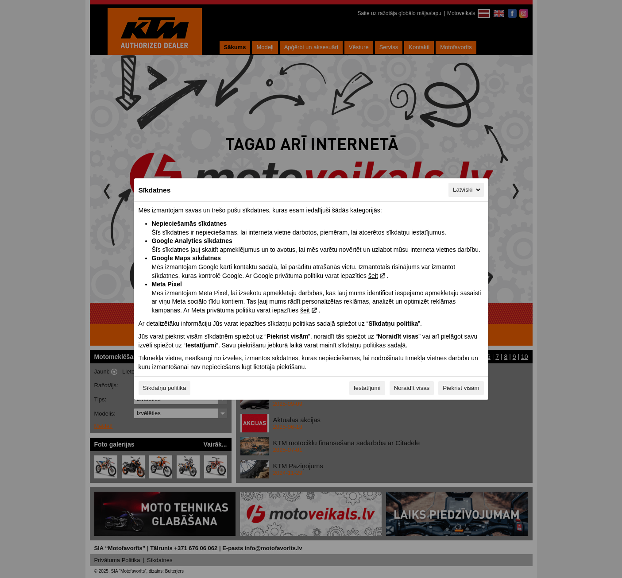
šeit (373, 275)
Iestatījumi (367, 388)
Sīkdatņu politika (164, 388)
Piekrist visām (461, 388)
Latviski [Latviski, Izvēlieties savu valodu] (467, 189)
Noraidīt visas (412, 388)
